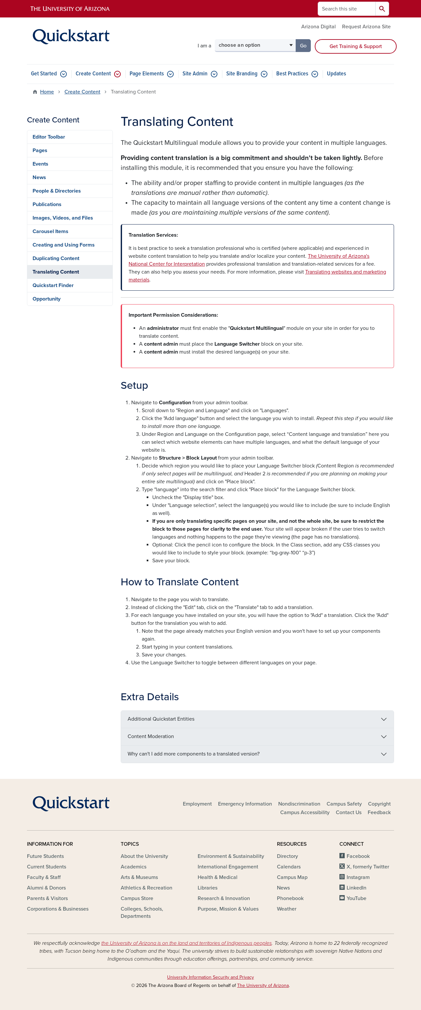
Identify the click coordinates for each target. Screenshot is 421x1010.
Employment (197, 804)
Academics (133, 867)
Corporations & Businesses (57, 909)
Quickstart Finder (53, 285)
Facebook (358, 856)
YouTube (356, 898)
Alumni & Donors (46, 888)
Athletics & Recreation (146, 888)
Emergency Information (245, 804)
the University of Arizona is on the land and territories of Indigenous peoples (186, 943)
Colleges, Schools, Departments (142, 912)
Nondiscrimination (299, 804)
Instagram (358, 877)
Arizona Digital (318, 26)
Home (47, 92)
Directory (287, 856)
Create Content (93, 74)
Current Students (46, 867)
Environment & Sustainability (231, 856)
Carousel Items (50, 231)
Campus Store (137, 898)
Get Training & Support (356, 46)
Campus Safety (344, 804)
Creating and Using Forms (64, 245)
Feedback (379, 812)
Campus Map (292, 877)
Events (40, 164)
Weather (286, 909)
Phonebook (290, 898)
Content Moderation (151, 736)
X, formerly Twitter (368, 867)
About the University (144, 856)
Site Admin (195, 74)
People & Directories (57, 191)
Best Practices (292, 74)
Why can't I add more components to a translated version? (194, 754)
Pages (40, 150)
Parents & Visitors (47, 898)
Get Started (44, 74)
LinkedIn (356, 888)
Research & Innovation (224, 898)
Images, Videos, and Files (63, 218)
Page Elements (147, 74)
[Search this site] (347, 9)
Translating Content (56, 272)
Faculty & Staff (44, 877)
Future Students (45, 856)
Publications (47, 204)
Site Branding (242, 74)
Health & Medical (217, 877)
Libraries (207, 888)
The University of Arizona (263, 985)
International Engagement (228, 867)
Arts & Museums (139, 877)
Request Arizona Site (366, 26)
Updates (336, 74)
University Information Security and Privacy (210, 977)
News (39, 177)
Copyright (379, 804)
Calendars (289, 867)
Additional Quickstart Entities (161, 719)
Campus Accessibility (305, 812)
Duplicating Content (56, 258)
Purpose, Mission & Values (228, 909)
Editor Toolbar (49, 137)
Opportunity (47, 299)
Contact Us (348, 812)
